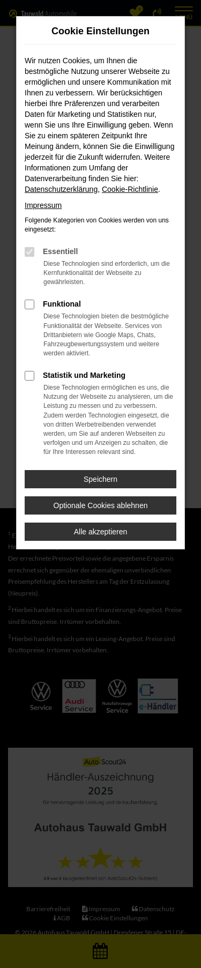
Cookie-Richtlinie (130, 189)
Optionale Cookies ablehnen (101, 505)
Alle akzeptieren (101, 531)
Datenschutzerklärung (61, 189)
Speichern (100, 479)
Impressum (43, 205)
